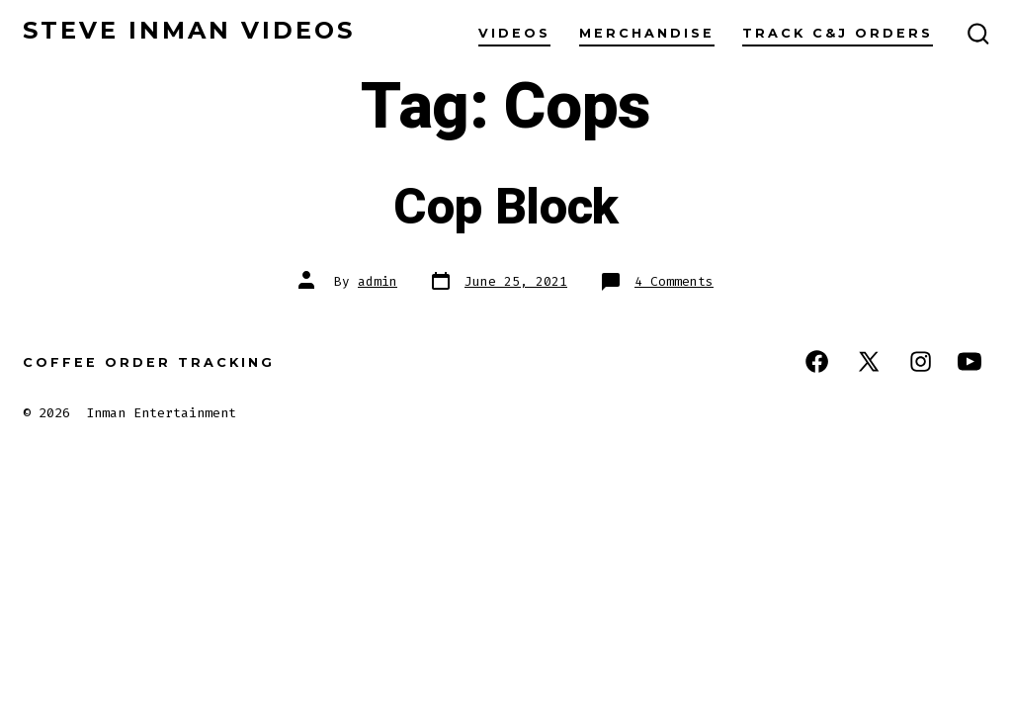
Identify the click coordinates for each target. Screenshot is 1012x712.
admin (377, 281)
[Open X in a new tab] (868, 361)
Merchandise (647, 33)
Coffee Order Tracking (149, 362)
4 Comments (674, 281)
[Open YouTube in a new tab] (969, 361)
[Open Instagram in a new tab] (920, 361)
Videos (514, 33)
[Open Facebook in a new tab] (817, 361)
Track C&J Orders (837, 33)
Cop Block (506, 207)
